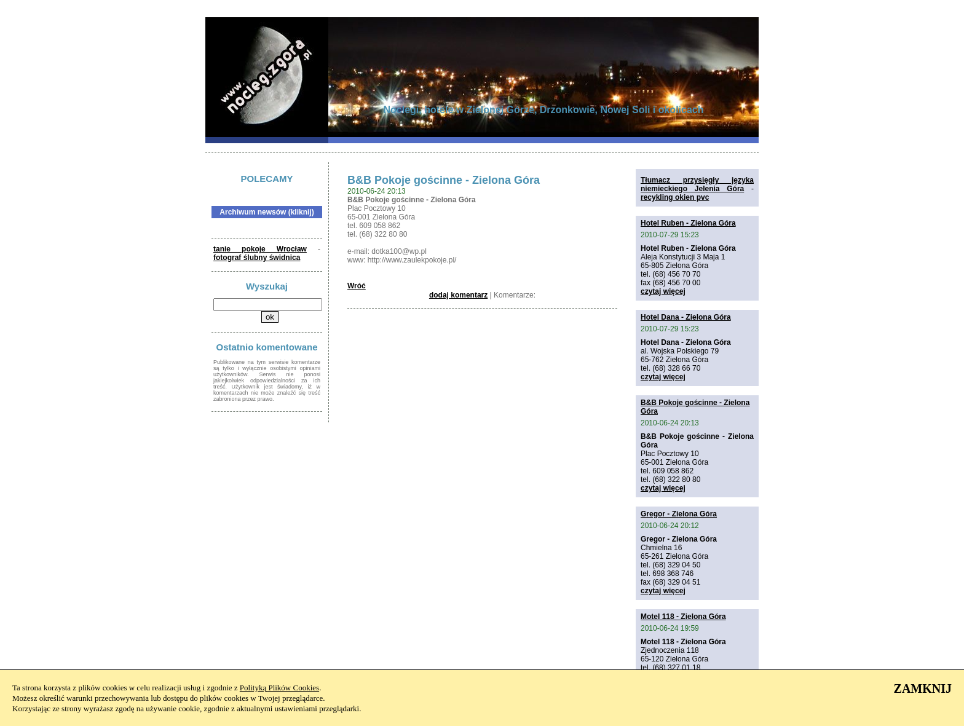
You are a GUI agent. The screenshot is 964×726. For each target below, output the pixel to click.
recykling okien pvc (675, 197)
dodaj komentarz (458, 295)
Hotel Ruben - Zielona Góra (688, 223)
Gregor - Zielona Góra (679, 514)
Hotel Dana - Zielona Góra (686, 317)
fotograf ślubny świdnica (256, 257)
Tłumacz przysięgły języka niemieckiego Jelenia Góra (697, 184)
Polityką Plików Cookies (279, 687)
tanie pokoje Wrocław (260, 249)
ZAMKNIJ (923, 688)
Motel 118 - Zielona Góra (683, 616)
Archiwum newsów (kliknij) (266, 212)
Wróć (356, 286)
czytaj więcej (663, 291)
